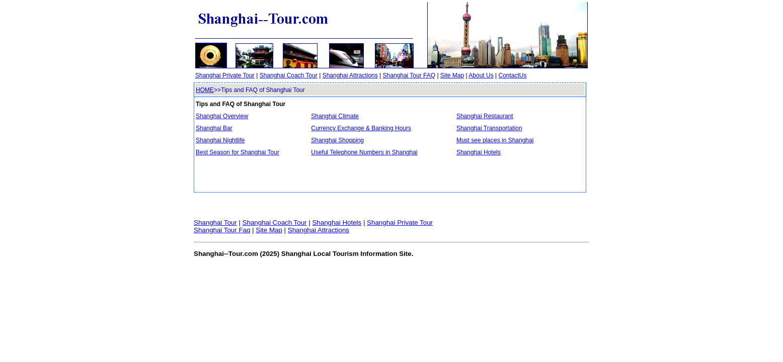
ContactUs (512, 75)
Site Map (452, 75)
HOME (205, 90)
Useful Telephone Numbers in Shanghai (364, 152)
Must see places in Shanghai (494, 140)
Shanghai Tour (215, 222)
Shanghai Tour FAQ (409, 75)
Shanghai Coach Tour (289, 75)
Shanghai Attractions (350, 75)
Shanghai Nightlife (220, 140)
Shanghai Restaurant (484, 116)
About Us (480, 75)
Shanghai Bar (214, 128)
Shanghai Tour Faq (222, 230)
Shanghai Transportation (489, 128)
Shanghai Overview (222, 116)
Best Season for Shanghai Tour (237, 152)
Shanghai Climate (335, 116)
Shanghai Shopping (337, 140)
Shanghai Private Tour (225, 75)
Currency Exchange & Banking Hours (361, 128)
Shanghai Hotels (478, 152)
